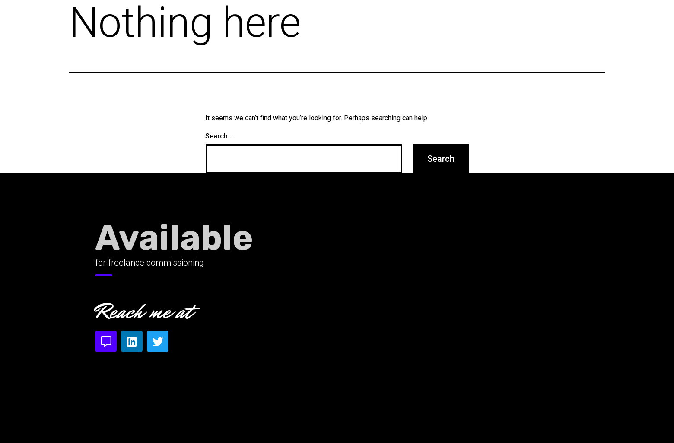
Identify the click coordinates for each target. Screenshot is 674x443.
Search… (218, 136)
